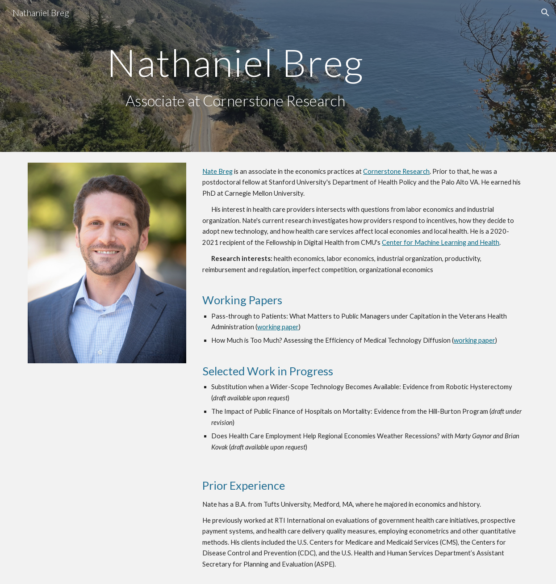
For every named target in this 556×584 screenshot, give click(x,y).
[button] (545, 12)
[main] (235, 76)
